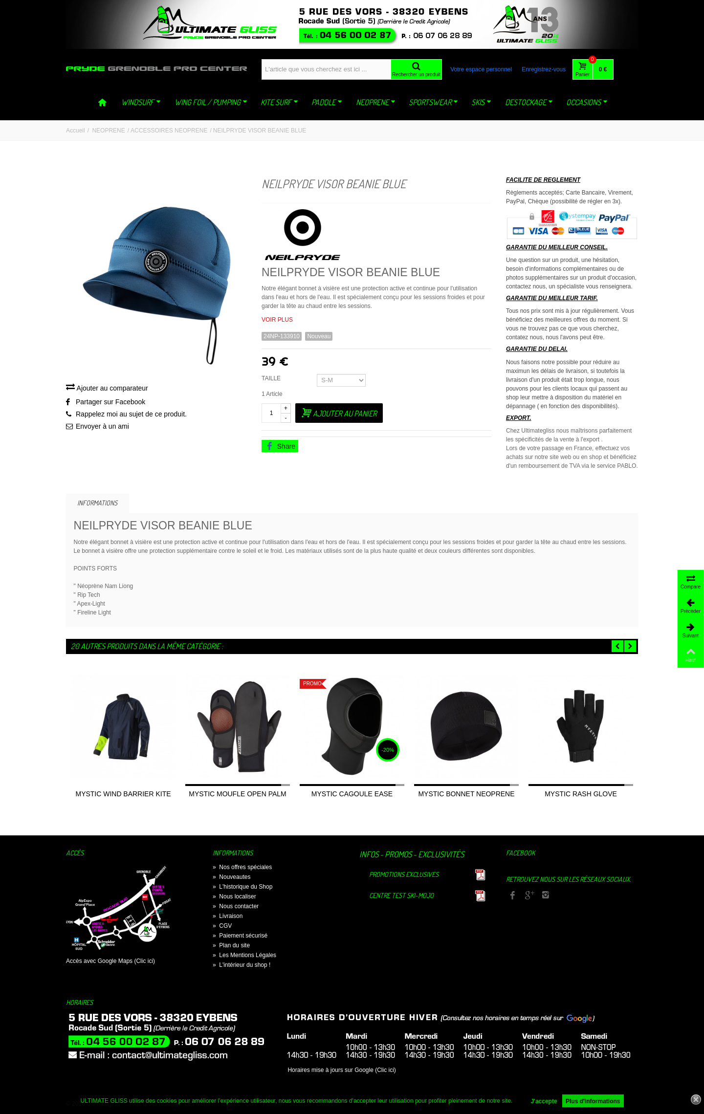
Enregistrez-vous (544, 69)
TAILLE (272, 378)
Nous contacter (236, 906)
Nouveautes (231, 877)
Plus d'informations (593, 1101)
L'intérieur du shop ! (241, 964)
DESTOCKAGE (529, 102)
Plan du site (231, 945)
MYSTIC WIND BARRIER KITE (123, 794)
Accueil (75, 130)
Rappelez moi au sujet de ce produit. (131, 414)
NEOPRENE (376, 102)
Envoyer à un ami (102, 426)
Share (280, 446)
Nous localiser (234, 896)
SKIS (481, 102)
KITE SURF (279, 102)
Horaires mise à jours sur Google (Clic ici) (341, 1070)
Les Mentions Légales (244, 955)
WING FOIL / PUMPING (211, 102)
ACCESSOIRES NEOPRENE (169, 130)
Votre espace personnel (481, 69)
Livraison (227, 916)
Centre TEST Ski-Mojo (401, 895)
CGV (222, 925)
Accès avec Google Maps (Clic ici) (110, 961)
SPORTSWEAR (433, 102)
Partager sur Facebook (110, 402)
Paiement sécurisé (240, 935)
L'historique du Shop (242, 886)
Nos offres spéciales (242, 867)
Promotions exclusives (404, 874)
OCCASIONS (587, 102)
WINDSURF (141, 102)
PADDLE (326, 102)
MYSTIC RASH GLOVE (581, 794)
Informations (97, 503)
